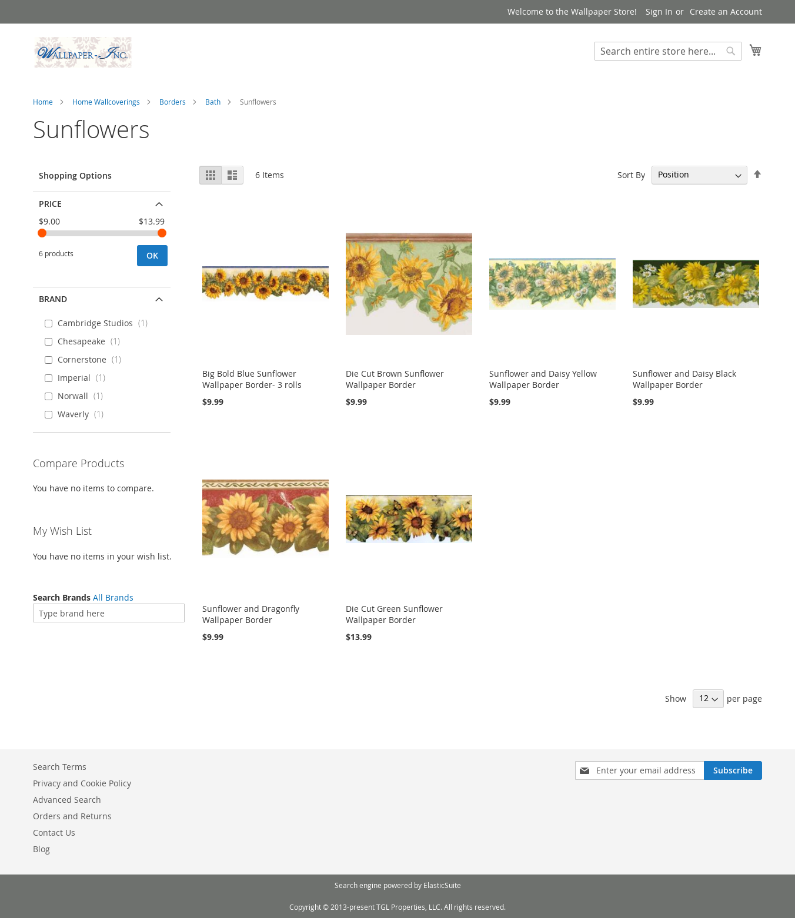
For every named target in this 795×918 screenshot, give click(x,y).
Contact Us (54, 832)
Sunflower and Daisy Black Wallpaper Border (684, 379)
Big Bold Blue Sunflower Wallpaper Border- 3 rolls (252, 379)
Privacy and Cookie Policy (82, 783)
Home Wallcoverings (106, 101)
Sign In (659, 11)
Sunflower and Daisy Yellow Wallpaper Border (543, 379)
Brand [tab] (53, 298)
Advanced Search (67, 799)
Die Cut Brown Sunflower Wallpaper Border (395, 379)
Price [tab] (50, 203)
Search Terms (59, 766)
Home (43, 101)
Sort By (631, 174)
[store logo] (83, 52)
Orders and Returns (72, 816)
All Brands (113, 597)
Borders (172, 101)
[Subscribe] (733, 770)
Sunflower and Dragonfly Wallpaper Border (250, 614)
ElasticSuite (442, 885)
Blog (41, 849)
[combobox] (667, 51)
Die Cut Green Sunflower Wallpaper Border (394, 614)
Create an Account (726, 11)
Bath (213, 101)
